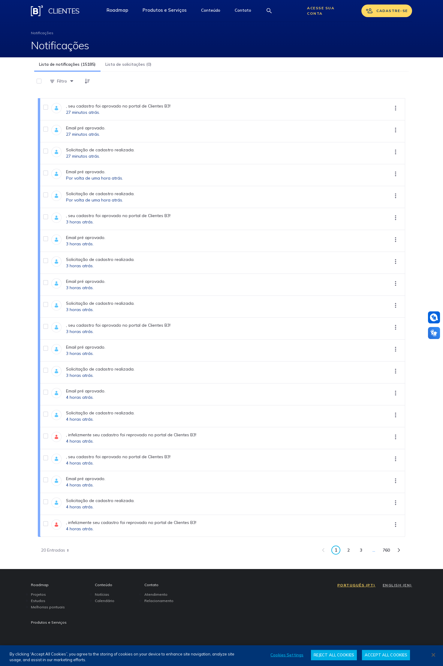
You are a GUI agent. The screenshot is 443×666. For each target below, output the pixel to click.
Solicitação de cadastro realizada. (100, 150)
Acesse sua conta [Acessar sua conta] (320, 11)
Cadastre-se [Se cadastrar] (387, 10)
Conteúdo (214, 12)
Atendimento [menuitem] (155, 594)
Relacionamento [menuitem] (158, 600)
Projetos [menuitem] (38, 594)
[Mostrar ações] (395, 108)
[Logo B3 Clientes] (37, 10)
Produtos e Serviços (168, 11)
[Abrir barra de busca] (269, 11)
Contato (246, 12)
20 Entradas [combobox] (57, 550)
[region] (221, 655)
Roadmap (121, 11)
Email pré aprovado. (85, 128)
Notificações (42, 33)
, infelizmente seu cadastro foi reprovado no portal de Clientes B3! (131, 434)
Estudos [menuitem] (38, 600)
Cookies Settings (286, 654)
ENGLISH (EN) (397, 585)
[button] (211, 11)
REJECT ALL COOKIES (334, 654)
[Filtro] (62, 81)
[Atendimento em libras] (434, 317)
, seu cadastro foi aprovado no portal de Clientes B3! (118, 106)
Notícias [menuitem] (102, 594)
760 (388, 551)
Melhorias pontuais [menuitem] (48, 607)
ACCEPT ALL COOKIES (386, 654)
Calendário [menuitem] (104, 600)
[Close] (433, 654)
